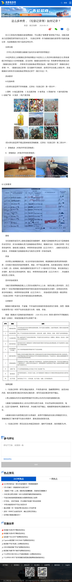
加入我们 (37, 565)
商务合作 (27, 565)
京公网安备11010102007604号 (13, 581)
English (67, 565)
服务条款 (57, 565)
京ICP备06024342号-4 (32, 581)
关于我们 (5, 565)
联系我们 (16, 565)
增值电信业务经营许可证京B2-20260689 (55, 581)
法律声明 (47, 565)
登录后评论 (8, 459)
